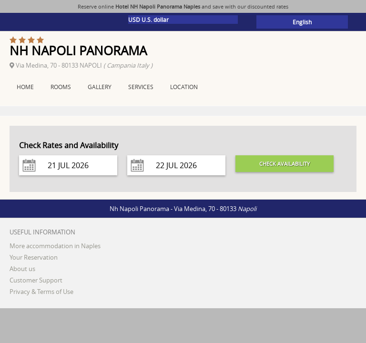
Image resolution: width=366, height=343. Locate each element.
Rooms (61, 87)
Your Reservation (34, 257)
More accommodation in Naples (55, 246)
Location (184, 87)
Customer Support (36, 280)
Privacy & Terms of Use (41, 291)
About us (22, 268)
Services (140, 87)
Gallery (100, 87)
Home (25, 87)
